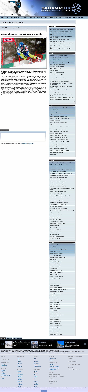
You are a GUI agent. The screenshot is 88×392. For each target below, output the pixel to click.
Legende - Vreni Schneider (55, 329)
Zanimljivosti (53, 358)
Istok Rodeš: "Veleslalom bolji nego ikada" (58, 177)
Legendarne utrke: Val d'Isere (56, 287)
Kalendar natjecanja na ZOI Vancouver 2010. (59, 126)
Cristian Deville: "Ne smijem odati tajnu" (58, 171)
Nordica (35, 381)
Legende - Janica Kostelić (55, 280)
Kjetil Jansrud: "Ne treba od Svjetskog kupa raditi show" (61, 169)
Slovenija (20, 381)
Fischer (35, 376)
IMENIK (51, 372)
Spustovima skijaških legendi (56, 133)
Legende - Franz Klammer (55, 332)
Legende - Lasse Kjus (54, 274)
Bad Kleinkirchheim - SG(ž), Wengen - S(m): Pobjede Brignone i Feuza (61, 87)
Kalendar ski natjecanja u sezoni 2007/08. (58, 137)
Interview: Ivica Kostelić (54, 227)
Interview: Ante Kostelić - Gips (56, 232)
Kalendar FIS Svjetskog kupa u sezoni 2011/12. (60, 118)
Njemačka (20, 379)
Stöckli (35, 386)
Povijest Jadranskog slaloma (56, 270)
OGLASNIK (80, 17)
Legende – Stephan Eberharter (56, 272)
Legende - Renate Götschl (55, 255)
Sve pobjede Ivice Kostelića (55, 114)
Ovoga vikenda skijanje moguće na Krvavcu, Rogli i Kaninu (62, 43)
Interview (20, 366)
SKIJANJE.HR (68, 17)
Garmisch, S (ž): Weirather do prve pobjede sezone (62, 33)
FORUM (75, 17)
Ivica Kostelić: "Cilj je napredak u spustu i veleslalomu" (61, 173)
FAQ (3, 372)
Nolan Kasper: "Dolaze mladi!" (56, 167)
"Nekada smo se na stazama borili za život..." (59, 202)
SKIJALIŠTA (40, 17)
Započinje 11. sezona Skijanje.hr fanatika (58, 55)
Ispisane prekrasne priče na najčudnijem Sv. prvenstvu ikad (62, 62)
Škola (3, 378)
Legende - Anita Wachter (55, 297)
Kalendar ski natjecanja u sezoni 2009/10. (58, 129)
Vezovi (35, 360)
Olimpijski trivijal (53, 246)
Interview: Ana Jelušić (54, 234)
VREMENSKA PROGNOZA (56, 376)
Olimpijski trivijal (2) (54, 244)
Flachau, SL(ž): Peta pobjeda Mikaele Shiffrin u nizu (60, 92)
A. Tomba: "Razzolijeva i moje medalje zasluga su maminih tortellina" (62, 189)
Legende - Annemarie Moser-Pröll (57, 315)
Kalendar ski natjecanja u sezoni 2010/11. (58, 122)
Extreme (4, 370)
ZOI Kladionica (53, 124)
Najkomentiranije (17, 338)
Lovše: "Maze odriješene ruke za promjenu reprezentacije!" (60, 46)
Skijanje (3, 364)
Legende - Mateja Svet (54, 285)
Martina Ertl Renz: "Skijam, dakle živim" (58, 191)
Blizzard (35, 373)
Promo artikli (53, 369)
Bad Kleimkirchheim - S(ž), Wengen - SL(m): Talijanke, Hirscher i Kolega (61, 84)
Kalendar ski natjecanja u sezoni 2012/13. (58, 116)
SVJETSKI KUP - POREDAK (53, 382)
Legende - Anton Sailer (54, 295)
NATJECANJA (17, 17)
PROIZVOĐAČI (53, 17)
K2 (34, 379)
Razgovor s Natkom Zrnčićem (56, 238)
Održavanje (36, 363)
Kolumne (52, 360)
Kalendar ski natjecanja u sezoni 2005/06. (58, 148)
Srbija (19, 383)
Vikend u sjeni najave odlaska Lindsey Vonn (59, 64)
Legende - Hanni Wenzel (55, 304)
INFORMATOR (9, 17)
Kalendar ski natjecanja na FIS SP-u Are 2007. (59, 141)
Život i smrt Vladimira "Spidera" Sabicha (58, 257)
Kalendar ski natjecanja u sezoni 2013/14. (58, 112)
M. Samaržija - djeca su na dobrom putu (58, 204)
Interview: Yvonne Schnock (55, 229)
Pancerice (36, 361)
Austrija (19, 371)
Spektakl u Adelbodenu (54, 70)
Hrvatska (20, 376)
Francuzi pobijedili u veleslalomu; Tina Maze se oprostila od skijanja (61, 49)
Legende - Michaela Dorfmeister (56, 276)
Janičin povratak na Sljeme (55, 212)
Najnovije (2, 338)
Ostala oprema (37, 366)
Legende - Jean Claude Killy (55, 321)
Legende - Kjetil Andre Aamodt (56, 278)
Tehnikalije (36, 365)
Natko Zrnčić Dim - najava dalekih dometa (58, 208)
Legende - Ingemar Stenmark (56, 334)
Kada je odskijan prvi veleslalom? (57, 253)
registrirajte (31, 143)
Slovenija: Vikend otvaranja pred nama (59, 39)
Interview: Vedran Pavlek (55, 217)
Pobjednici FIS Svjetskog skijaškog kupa (58, 249)
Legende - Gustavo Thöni (55, 319)
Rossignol (36, 383)
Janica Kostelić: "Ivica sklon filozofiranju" (58, 186)
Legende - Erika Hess (54, 317)
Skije (35, 358)
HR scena (20, 363)
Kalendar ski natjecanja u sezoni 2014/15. (58, 107)
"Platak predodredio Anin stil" (56, 193)
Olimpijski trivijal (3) (54, 109)
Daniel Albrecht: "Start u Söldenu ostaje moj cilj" (60, 195)
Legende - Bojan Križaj (54, 302)
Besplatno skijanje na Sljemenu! (21, 341)
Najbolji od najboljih (54, 368)
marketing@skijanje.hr (74, 369)
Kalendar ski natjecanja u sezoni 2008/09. (58, 135)
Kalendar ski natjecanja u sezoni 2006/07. (58, 144)
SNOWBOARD (32, 17)
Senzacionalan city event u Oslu (56, 74)
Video (19, 365)
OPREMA (46, 17)
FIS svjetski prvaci (53, 259)
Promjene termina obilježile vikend (57, 66)
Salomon (36, 384)
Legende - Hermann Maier (55, 266)
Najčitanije (9, 338)
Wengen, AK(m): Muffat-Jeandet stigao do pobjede (60, 89)
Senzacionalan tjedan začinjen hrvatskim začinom (60, 79)
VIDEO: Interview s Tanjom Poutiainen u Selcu (59, 164)
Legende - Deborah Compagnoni (56, 300)
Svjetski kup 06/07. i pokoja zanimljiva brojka (59, 139)
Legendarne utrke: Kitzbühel (55, 261)
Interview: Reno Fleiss (54, 225)
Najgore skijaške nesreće (55, 120)
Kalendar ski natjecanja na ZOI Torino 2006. (59, 146)
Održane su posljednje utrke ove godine (58, 76)
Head (35, 378)
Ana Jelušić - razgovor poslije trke (57, 236)
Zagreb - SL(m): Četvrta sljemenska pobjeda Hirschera (61, 97)
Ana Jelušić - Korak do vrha (55, 219)
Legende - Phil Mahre (54, 310)
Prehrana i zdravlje (6, 375)
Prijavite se (24, 143)
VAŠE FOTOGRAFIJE (55, 374)
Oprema (19, 361)
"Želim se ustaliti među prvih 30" (56, 200)
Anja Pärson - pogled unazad (56, 214)
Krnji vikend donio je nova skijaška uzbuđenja (59, 81)
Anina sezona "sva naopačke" (56, 179)
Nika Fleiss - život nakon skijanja (56, 184)
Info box (52, 364)
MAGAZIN (61, 17)
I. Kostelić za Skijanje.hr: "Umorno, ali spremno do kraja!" (62, 210)
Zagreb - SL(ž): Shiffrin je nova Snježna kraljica (59, 99)
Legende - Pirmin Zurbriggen (56, 325)
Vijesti (19, 360)
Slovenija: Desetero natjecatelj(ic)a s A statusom (61, 29)
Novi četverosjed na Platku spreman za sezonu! (71, 341)
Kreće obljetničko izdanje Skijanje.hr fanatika (59, 57)
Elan (35, 374)
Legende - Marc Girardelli (55, 323)
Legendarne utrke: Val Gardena (56, 291)
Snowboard (4, 365)
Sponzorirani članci (54, 366)
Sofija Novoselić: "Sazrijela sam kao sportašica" (60, 175)
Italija (19, 378)
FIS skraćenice (53, 154)
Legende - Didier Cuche (55, 251)
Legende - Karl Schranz (55, 306)
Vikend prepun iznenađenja (55, 68)
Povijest (3, 373)
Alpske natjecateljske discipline (56, 152)
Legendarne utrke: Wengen (55, 263)
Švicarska (20, 384)
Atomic (35, 371)
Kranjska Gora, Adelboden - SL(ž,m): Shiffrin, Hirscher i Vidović (61, 95)
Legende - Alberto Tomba (55, 327)
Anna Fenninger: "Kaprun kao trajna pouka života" (60, 162)
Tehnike (3, 377)
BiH (18, 373)
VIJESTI (2, 17)
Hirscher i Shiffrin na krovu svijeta (57, 59)
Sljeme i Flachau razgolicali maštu (57, 72)
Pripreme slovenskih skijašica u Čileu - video (60, 31)
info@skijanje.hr (76, 364)
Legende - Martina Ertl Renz (55, 283)
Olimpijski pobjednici (54, 268)
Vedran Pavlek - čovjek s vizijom (56, 221)
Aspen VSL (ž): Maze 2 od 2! (57, 41)
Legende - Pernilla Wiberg (55, 312)
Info (18, 358)
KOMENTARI (4, 130)
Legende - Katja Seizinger (55, 308)
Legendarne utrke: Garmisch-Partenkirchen (59, 289)
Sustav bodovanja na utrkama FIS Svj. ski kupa (59, 150)
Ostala (19, 386)
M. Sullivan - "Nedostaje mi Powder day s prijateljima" (61, 197)
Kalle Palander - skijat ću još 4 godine (57, 223)
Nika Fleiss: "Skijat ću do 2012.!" (56, 206)
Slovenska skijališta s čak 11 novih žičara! (46, 341)
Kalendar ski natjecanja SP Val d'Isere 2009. (59, 131)
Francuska (20, 374)
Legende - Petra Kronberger (55, 293)
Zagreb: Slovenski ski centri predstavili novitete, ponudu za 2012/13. (61, 37)
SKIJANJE (24, 17)
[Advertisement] (23, 113)
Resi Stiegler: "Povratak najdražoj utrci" (58, 181)
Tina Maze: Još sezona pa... (57, 34)
